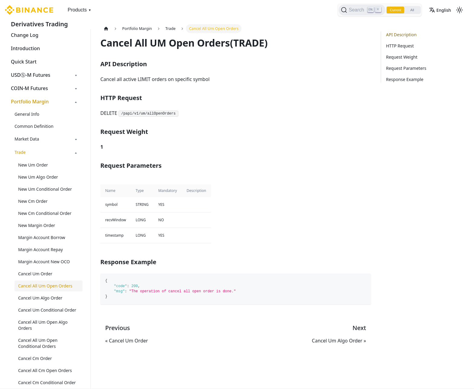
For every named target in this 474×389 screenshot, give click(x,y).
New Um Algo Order (38, 177)
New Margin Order (36, 225)
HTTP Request (400, 46)
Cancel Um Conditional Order (47, 310)
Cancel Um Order (35, 274)
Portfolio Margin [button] (30, 101)
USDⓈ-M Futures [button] (30, 75)
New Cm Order (32, 201)
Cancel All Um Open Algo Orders (42, 325)
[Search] (357, 10)
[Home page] (106, 28)
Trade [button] (20, 152)
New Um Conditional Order (45, 189)
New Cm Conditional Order (44, 213)
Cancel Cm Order (35, 358)
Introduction (25, 48)
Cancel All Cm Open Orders (45, 370)
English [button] (440, 10)
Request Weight (401, 57)
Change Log (24, 35)
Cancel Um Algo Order (40, 298)
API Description (401, 34)
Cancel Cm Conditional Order (47, 382)
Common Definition (34, 126)
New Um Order (33, 165)
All (411, 10)
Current (392, 10)
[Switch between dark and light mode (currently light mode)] (459, 10)
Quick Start (24, 61)
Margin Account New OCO (44, 261)
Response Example (405, 79)
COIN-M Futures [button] (29, 88)
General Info (27, 114)
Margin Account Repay (40, 249)
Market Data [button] (27, 139)
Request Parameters (406, 68)
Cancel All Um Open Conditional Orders (37, 343)
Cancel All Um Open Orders (45, 286)
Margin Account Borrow (41, 237)
